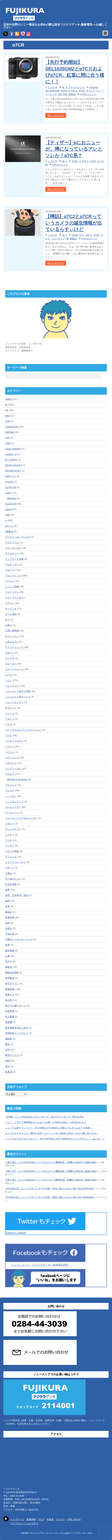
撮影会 (8, 967)
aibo (7, 415)
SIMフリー (10, 476)
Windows (11, 498)
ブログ (41, 1519)
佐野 (7, 889)
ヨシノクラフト (13, 829)
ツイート (9, 713)
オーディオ (11, 608)
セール (8, 675)
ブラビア (9, 774)
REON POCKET (13, 465)
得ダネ (8, 961)
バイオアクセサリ (14, 741)
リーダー (9, 845)
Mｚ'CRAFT (11, 459)
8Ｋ (7, 410)
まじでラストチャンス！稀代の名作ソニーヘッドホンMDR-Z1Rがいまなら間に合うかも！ (52, 1133)
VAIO (7, 492)
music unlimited (13, 448)
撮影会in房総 (11, 972)
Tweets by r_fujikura (16, 1232)
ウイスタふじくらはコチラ (24, 1523)
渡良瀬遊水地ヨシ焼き (16, 1027)
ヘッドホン (11, 796)
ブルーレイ (11, 785)
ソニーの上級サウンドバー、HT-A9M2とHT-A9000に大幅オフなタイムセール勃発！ (48, 1127)
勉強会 (8, 912)
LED (7, 437)
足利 (7, 1049)
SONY (64, 90)
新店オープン (12, 983)
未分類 (8, 1000)
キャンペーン (93, 90)
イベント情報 (12, 586)
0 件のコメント (88, 94)
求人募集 (9, 1016)
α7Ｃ (81, 235)
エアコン (9, 603)
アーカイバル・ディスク (18, 537)
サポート (9, 652)
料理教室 (9, 978)
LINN (7, 443)
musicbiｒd (11, 454)
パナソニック (12, 757)
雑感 (7, 1060)
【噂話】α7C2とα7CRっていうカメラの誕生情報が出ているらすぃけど (73, 223)
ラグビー (9, 834)
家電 (7, 945)
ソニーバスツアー (14, 702)
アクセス (60, 1519)
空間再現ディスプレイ (16, 1033)
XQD (7, 514)
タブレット (11, 707)
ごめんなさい (12, 641)
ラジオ (8, 840)
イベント (9, 581)
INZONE (9, 432)
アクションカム (13, 548)
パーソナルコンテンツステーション (23, 730)
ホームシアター (13, 807)
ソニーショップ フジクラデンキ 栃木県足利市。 (40, 1264)
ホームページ (12, 812)
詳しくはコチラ (56, 115)
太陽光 (8, 928)
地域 (7, 923)
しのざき (52, 87)
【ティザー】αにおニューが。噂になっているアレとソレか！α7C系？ (73, 149)
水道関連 (9, 1011)
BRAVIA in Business (17, 779)
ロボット (9, 867)
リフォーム (11, 856)
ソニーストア (58, 238)
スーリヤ (9, 658)
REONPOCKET (13, 470)
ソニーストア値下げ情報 (18, 691)
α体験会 (9, 531)
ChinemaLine (12, 426)
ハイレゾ (9, 746)
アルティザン (12, 564)
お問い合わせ (74, 1519)
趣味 (7, 1044)
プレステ (9, 790)
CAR (7, 421)
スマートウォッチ (14, 669)
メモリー (9, 823)
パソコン (9, 752)
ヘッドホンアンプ (14, 801)
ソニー (8, 680)
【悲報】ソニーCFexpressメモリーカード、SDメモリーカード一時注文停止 (44, 1116)
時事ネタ (9, 994)
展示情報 (9, 950)
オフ (7, 619)
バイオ (8, 735)
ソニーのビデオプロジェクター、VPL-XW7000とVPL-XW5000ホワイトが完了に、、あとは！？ (55, 1138)
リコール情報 (12, 851)
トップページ (17, 1519)
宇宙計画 (9, 934)
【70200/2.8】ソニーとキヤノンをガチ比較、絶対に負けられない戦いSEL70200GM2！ (50, 1188)
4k (63, 87)
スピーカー (11, 663)
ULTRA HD (10, 487)
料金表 (50, 1519)
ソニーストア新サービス (18, 696)
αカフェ (9, 526)
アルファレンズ (76, 87)
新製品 (72, 94)
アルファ (9, 570)
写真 (7, 906)
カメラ (100, 161)
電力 (7, 1066)
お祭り (8, 625)
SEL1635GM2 (52, 90)
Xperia (8, 509)
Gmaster (93, 87)
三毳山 (8, 873)
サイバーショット (14, 647)
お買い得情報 (12, 630)
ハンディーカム (13, 768)
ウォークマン (12, 592)
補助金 (8, 1038)
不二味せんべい (13, 878)
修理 (7, 900)
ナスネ (8, 724)
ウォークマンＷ (13, 597)
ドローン (9, 719)
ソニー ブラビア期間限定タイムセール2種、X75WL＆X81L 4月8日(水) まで (45, 1122)
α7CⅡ (74, 90)
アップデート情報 (14, 559)
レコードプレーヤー (15, 862)
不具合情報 (11, 884)
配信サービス (12, 1055)
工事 (7, 956)
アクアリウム (12, 542)
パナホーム (11, 763)
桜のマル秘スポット (15, 1005)
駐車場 (8, 1071)
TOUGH (9, 482)
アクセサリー (12, 553)
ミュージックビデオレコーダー (21, 818)
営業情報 (9, 917)
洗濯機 (8, 1022)
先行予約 (62, 94)
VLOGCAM (11, 503)
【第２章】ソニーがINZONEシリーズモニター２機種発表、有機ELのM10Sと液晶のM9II (50, 1162)
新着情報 (9, 989)
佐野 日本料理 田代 (16, 895)
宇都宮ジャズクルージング (19, 939)
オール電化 (11, 614)
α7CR (82, 90)
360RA (8, 399)
